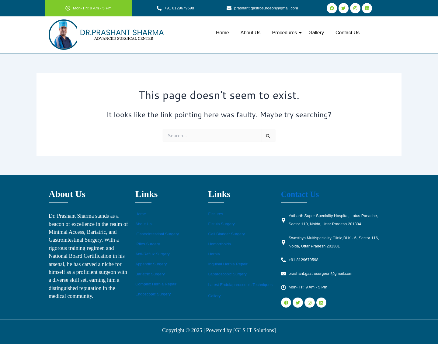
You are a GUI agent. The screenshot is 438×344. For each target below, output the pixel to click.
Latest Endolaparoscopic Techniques (240, 284)
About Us (251, 32)
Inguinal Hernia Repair (227, 264)
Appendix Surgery (151, 264)
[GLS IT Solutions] (254, 330)
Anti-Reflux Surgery (152, 254)
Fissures (215, 214)
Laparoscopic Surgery (227, 274)
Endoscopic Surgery (153, 294)
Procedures (286, 32)
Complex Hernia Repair (155, 284)
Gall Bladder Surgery (226, 234)
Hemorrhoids (219, 244)
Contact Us (347, 32)
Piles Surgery (147, 244)
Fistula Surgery (221, 224)
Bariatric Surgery (150, 274)
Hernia (214, 254)
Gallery (316, 32)
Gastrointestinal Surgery (157, 234)
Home (222, 32)
